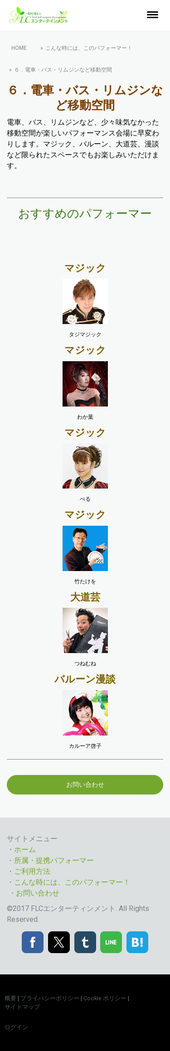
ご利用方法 (32, 871)
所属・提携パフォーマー (54, 860)
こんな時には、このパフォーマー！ (72, 882)
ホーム (25, 849)
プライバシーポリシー (49, 998)
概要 (10, 998)
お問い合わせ (85, 784)
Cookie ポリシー (104, 998)
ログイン (16, 1027)
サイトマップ (22, 1006)
